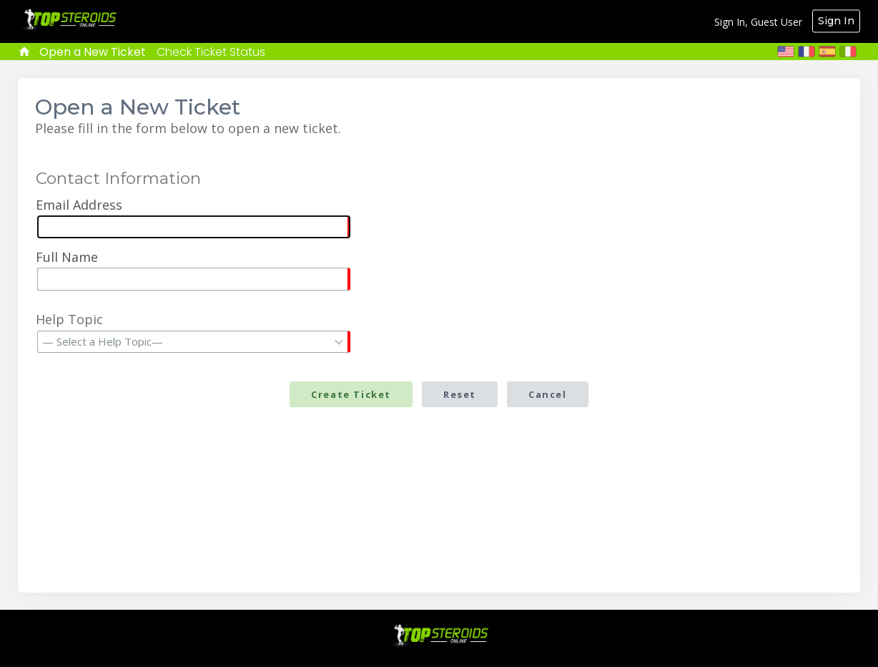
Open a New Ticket (92, 52)
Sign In (836, 20)
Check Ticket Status (211, 52)
